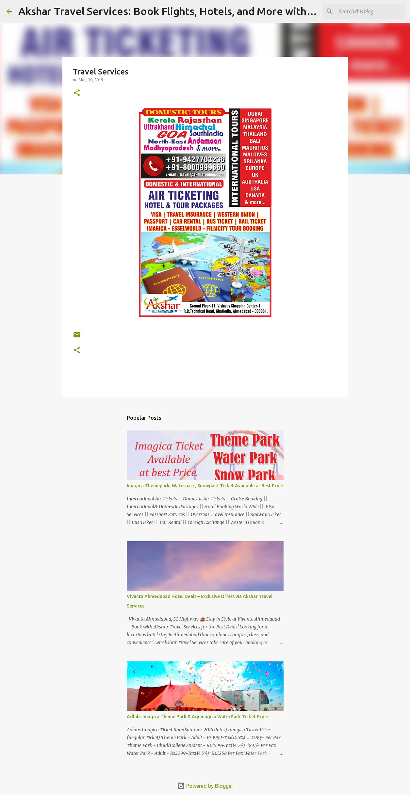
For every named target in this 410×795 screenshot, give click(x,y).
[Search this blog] (370, 11)
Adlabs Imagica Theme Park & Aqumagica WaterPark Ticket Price (197, 716)
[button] (77, 93)
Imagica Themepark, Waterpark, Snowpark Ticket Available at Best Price (205, 485)
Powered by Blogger (205, 786)
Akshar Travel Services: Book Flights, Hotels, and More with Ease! (176, 11)
